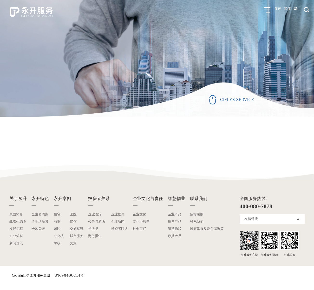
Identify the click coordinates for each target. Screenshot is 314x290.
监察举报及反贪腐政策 (207, 229)
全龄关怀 (38, 229)
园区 (57, 229)
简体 (278, 10)
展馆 (73, 221)
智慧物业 (176, 198)
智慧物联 (174, 229)
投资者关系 (99, 198)
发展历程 (16, 229)
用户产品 (174, 221)
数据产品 (174, 236)
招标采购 (196, 214)
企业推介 (117, 214)
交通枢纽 (76, 229)
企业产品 (174, 214)
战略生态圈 (17, 221)
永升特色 (40, 198)
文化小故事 (141, 221)
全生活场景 (40, 221)
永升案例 (62, 198)
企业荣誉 (16, 236)
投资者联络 (119, 229)
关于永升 (18, 198)
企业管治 (95, 214)
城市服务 (76, 236)
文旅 (73, 243)
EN (296, 10)
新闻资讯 (16, 243)
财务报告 (95, 236)
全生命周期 (40, 214)
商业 (57, 221)
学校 (57, 243)
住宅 (57, 214)
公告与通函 (96, 221)
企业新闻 (117, 221)
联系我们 (198, 198)
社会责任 (139, 229)
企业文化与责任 (148, 198)
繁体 (287, 10)
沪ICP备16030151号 (69, 275)
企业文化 (139, 214)
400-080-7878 (256, 206)
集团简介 (16, 214)
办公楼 (59, 236)
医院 (73, 214)
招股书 (93, 229)
